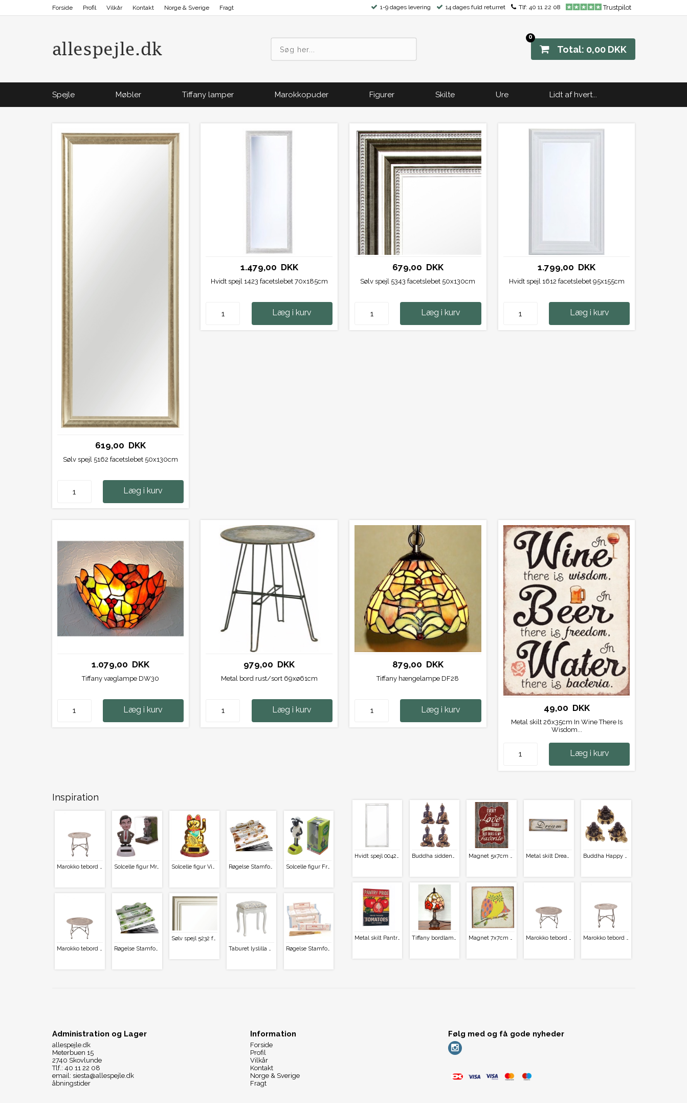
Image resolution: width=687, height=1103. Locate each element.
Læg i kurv (143, 490)
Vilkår (114, 7)
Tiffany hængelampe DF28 (417, 678)
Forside (62, 7)
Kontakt (143, 7)
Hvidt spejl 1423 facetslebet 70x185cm (269, 281)
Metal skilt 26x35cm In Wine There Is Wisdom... (567, 725)
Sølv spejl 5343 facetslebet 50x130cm (417, 281)
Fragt (226, 7)
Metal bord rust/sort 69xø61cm (269, 678)
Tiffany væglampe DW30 (120, 678)
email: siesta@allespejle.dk (93, 1075)
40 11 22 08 (545, 7)
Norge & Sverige (186, 7)
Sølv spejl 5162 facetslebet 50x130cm (120, 459)
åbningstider (71, 1083)
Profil (89, 7)
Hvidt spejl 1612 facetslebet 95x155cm (567, 281)
